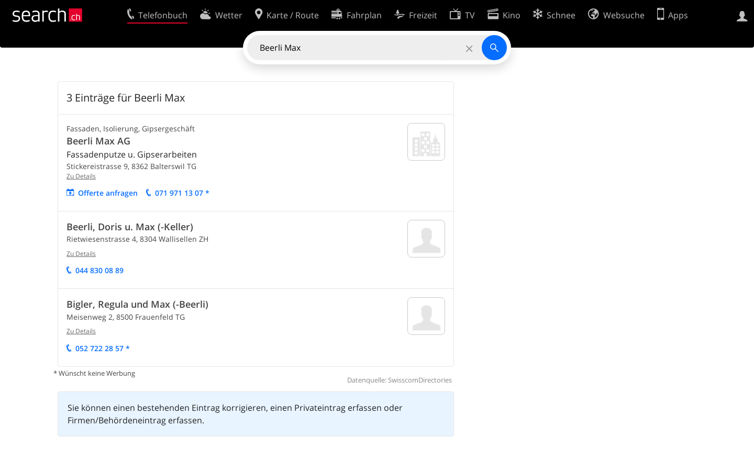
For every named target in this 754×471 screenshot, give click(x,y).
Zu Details (81, 176)
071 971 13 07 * (182, 193)
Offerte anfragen (108, 193)
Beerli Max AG (98, 140)
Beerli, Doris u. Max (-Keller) (129, 226)
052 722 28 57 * (102, 348)
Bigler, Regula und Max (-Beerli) (137, 304)
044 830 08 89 (99, 270)
